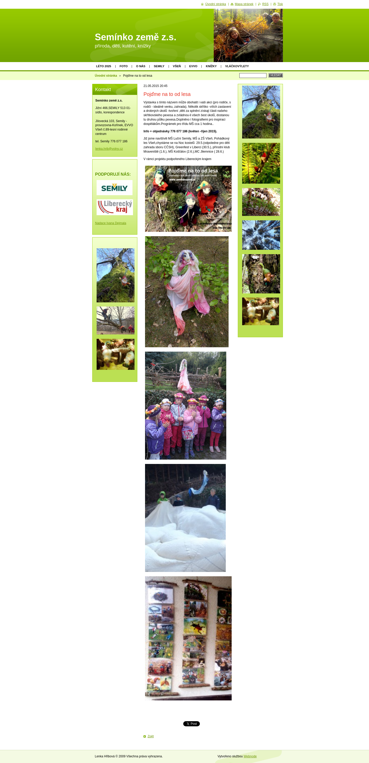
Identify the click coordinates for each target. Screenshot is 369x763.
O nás (140, 66)
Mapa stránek (244, 4)
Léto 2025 (103, 66)
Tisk (280, 4)
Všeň (177, 66)
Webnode (250, 756)
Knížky (211, 66)
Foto (124, 66)
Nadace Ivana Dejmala (110, 223)
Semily (159, 66)
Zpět (151, 736)
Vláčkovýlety (237, 66)
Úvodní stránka (106, 75)
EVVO (193, 66)
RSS (265, 4)
